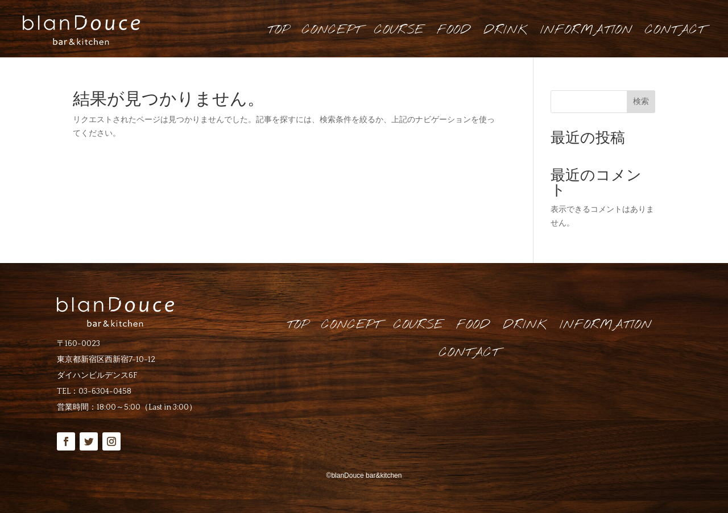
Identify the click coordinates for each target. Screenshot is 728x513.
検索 (641, 101)
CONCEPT (332, 30)
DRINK (505, 30)
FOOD (454, 30)
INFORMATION (586, 30)
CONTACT (675, 30)
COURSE (399, 30)
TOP (278, 30)
